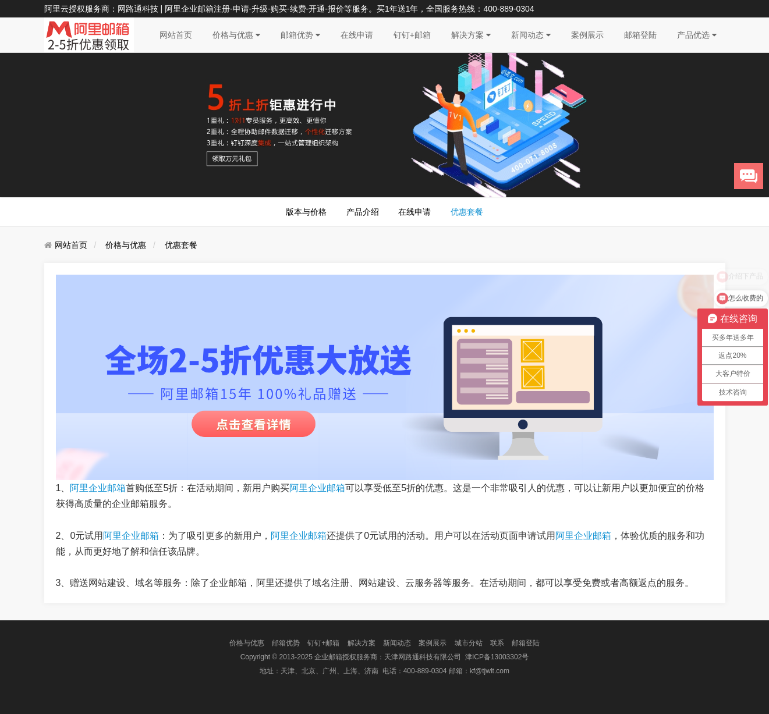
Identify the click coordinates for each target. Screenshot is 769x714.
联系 (497, 643)
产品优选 (697, 34)
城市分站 (469, 643)
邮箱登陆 (640, 35)
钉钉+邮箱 (412, 35)
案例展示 (587, 35)
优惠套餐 (467, 211)
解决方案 (471, 34)
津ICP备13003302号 (497, 657)
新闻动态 (531, 34)
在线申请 (357, 35)
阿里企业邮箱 (98, 488)
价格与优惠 (236, 34)
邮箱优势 (300, 34)
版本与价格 (306, 211)
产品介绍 (362, 211)
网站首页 (176, 35)
